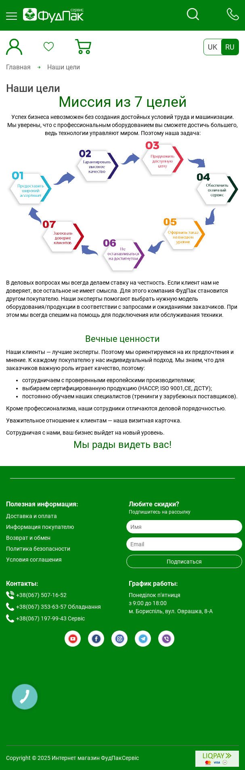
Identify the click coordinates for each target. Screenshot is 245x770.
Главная (18, 67)
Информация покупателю (40, 527)
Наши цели (63, 67)
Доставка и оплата (31, 516)
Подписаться (184, 561)
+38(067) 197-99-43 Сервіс (50, 618)
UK (212, 47)
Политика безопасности (38, 548)
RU (230, 47)
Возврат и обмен (28, 538)
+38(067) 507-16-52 (41, 595)
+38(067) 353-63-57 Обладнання (58, 607)
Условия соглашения (34, 559)
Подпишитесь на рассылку (160, 512)
